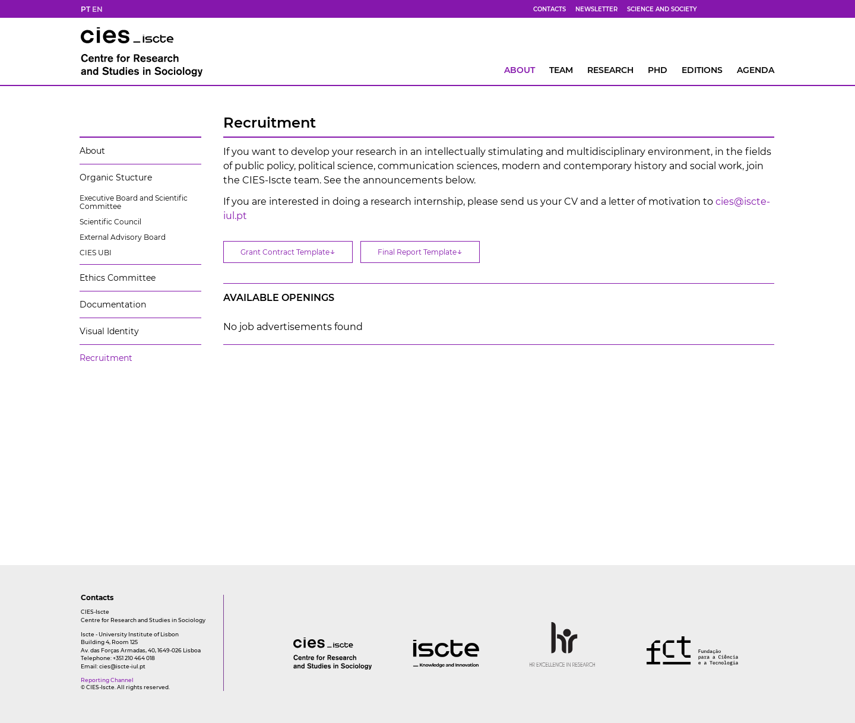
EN (97, 9)
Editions (702, 70)
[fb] (712, 9)
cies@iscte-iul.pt (122, 666)
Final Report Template (420, 251)
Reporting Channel (107, 680)
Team (561, 70)
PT (85, 9)
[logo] (309, 666)
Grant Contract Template (287, 251)
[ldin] (769, 9)
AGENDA (755, 70)
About (519, 70)
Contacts (549, 9)
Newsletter (596, 9)
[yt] (740, 9)
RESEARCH (610, 70)
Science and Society (662, 9)
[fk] (754, 9)
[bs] (726, 9)
